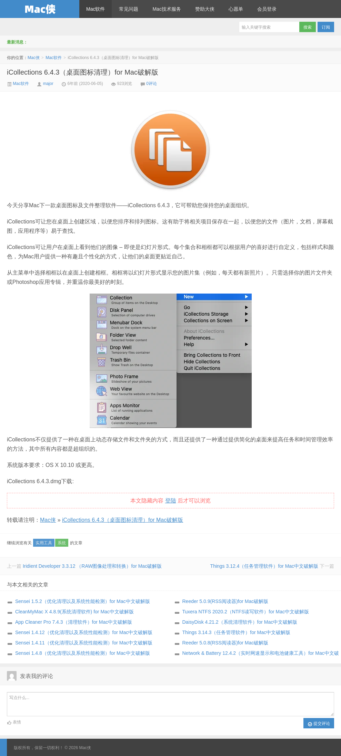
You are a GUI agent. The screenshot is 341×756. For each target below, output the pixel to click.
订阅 (326, 27)
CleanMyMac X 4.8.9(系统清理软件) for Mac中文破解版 (74, 611)
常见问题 (128, 9)
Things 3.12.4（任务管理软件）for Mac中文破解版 (264, 566)
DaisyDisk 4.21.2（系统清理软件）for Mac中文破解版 (240, 622)
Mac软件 (95, 9)
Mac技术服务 (166, 9)
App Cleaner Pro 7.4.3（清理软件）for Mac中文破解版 (73, 622)
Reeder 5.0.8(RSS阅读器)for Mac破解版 (225, 642)
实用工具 (44, 542)
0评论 (151, 83)
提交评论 (319, 724)
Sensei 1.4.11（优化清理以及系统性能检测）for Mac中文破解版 (83, 642)
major (48, 83)
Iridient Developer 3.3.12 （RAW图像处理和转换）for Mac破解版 (92, 566)
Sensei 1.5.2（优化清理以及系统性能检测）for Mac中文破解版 (82, 601)
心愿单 (236, 9)
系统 (62, 542)
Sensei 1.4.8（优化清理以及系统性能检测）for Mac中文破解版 (82, 653)
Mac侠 (39, 9)
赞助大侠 (204, 9)
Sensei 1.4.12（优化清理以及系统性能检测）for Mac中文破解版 (83, 632)
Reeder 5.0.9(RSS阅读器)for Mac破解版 (225, 601)
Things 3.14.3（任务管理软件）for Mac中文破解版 (236, 632)
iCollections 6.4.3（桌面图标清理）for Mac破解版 (82, 72)
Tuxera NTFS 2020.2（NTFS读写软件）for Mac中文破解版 (245, 611)
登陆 (170, 501)
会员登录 (267, 9)
